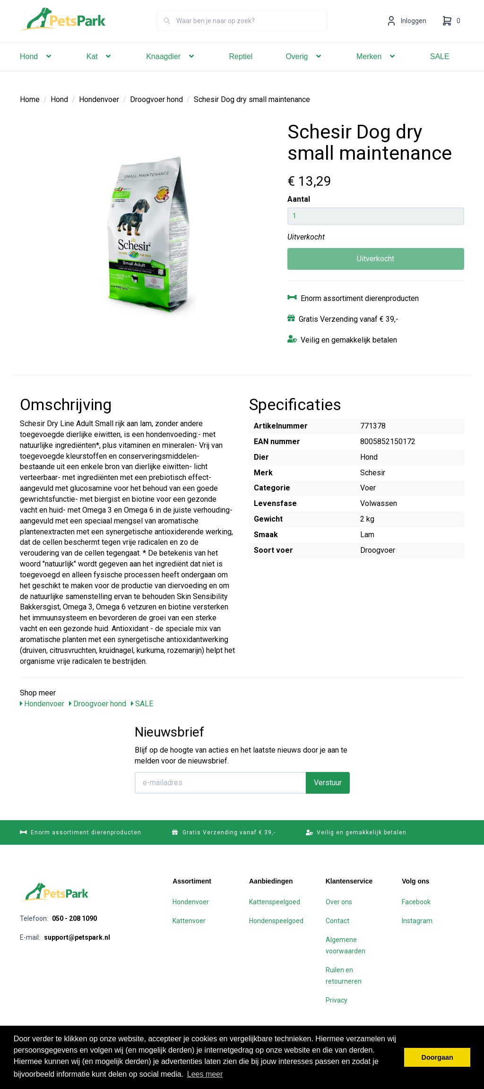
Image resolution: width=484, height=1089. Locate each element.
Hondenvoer (99, 99)
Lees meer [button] (205, 1074)
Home (30, 99)
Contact (337, 921)
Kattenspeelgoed (274, 902)
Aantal (298, 199)
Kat (99, 70)
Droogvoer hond (156, 99)
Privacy (336, 1000)
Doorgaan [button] (437, 1057)
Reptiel (241, 70)
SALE (439, 70)
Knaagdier (171, 70)
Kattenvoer (189, 921)
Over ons (339, 902)
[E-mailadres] (220, 783)
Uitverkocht (375, 258)
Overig (304, 70)
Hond (36, 70)
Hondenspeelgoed (276, 921)
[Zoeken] (166, 34)
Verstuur (328, 782)
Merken (376, 70)
